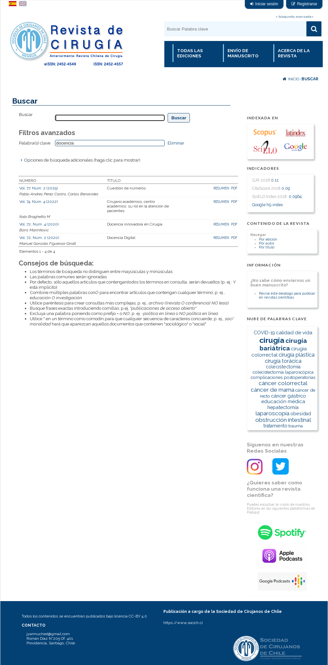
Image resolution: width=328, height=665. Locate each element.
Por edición (268, 239)
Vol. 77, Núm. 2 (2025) (38, 188)
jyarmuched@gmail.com (48, 634)
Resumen (221, 188)
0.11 (275, 180)
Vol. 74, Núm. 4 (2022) (38, 201)
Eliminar (176, 143)
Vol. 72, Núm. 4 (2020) (39, 224)
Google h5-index (267, 204)
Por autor (266, 243)
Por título (266, 247)
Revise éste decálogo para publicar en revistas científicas (287, 295)
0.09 (286, 188)
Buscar (309, 79)
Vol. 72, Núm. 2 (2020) (39, 237)
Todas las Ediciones (190, 53)
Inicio (290, 79)
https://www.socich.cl (183, 622)
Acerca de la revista (294, 53)
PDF (234, 188)
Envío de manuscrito (243, 53)
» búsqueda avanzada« (294, 16)
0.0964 (295, 196)
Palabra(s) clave (34, 143)
